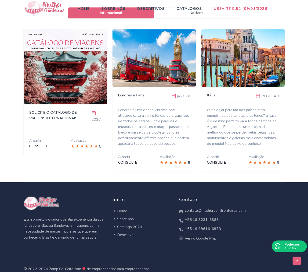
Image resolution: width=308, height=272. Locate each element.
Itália (211, 95)
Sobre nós (113, 8)
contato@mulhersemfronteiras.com (215, 210)
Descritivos (151, 8)
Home (84, 8)
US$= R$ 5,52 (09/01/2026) (241, 8)
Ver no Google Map (200, 238)
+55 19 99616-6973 (203, 228)
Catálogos (189, 8)
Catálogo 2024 (129, 227)
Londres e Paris (131, 95)
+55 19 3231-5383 (202, 219)
